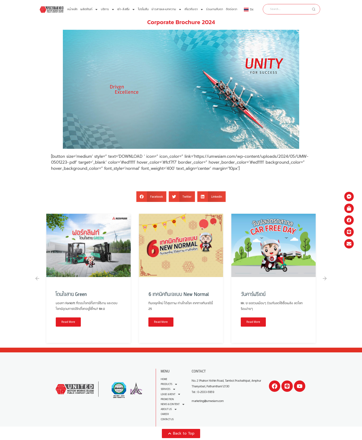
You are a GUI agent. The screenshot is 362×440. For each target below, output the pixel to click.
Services (168, 389)
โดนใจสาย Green (71, 294)
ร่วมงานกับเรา (214, 9)
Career (165, 413)
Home (164, 379)
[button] (151, 196)
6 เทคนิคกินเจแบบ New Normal (178, 294)
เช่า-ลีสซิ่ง (126, 9)
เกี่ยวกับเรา (194, 9)
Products (169, 384)
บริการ (108, 9)
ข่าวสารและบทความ (166, 9)
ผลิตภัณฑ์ (89, 9)
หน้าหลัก (72, 9)
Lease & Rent (171, 394)
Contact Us (167, 418)
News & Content (173, 404)
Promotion (167, 399)
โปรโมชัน (143, 9)
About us (169, 408)
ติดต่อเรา (231, 9)
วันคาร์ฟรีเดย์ (253, 294)
